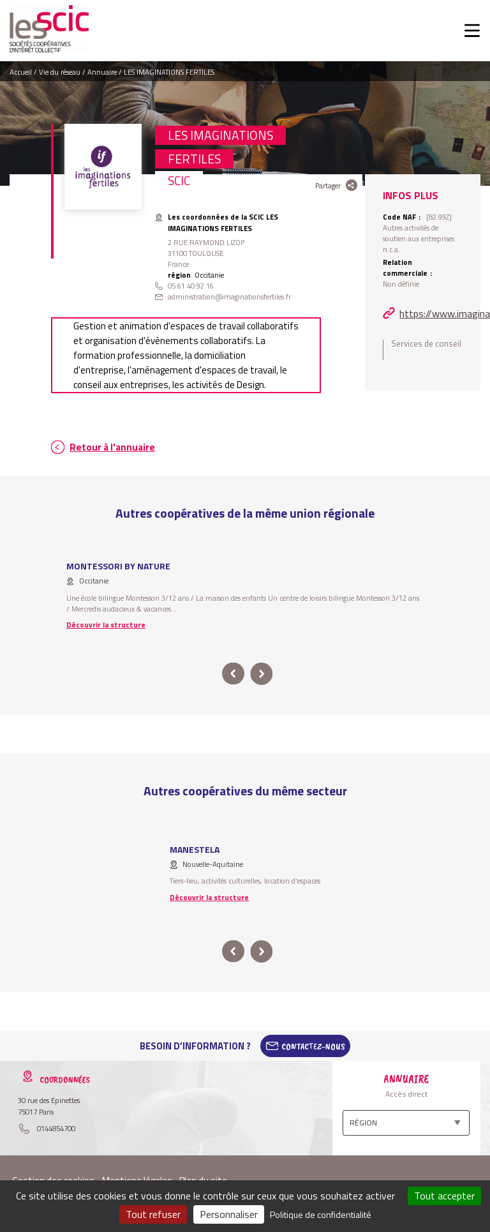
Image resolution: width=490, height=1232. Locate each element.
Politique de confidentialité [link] (320, 1214)
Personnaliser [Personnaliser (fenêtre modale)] (229, 1214)
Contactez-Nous (313, 1046)
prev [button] (233, 674)
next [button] (261, 674)
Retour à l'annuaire (112, 447)
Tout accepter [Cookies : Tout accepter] (444, 1195)
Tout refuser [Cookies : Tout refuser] (153, 1214)
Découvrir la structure (105, 624)
